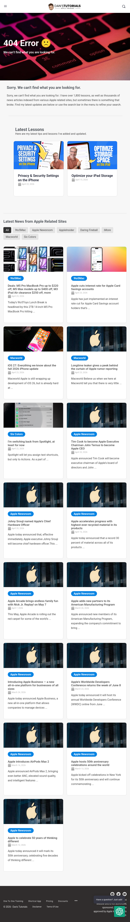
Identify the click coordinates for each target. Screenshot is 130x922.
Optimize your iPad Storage (92, 176)
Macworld (12, 236)
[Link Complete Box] (33, 285)
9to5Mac (20, 230)
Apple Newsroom (42, 230)
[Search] (124, 6)
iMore (107, 230)
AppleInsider (66, 230)
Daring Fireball (89, 230)
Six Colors (30, 236)
